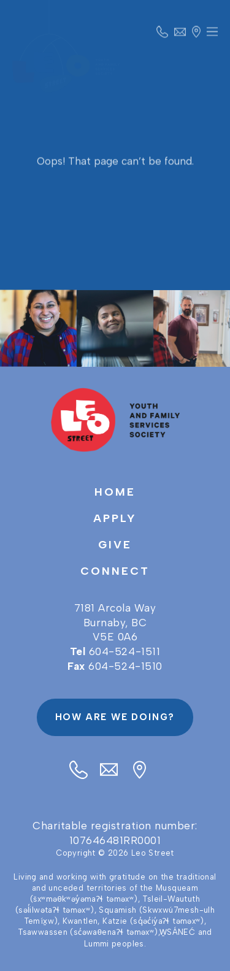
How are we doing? (115, 717)
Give (115, 544)
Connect (114, 571)
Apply (114, 518)
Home (115, 491)
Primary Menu (212, 35)
